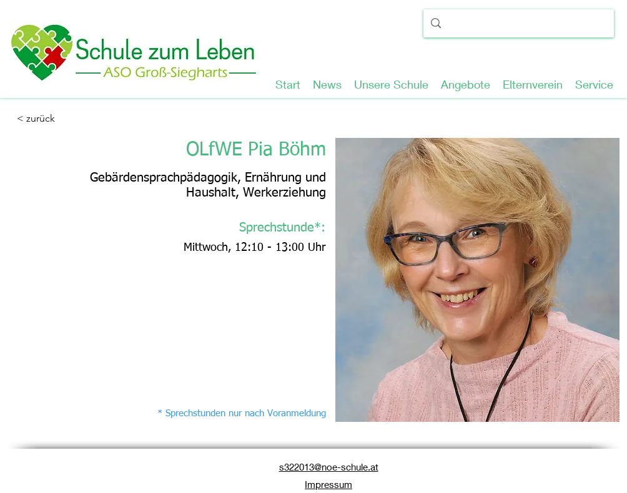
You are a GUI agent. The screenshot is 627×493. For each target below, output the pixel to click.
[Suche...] (518, 25)
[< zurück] (58, 119)
